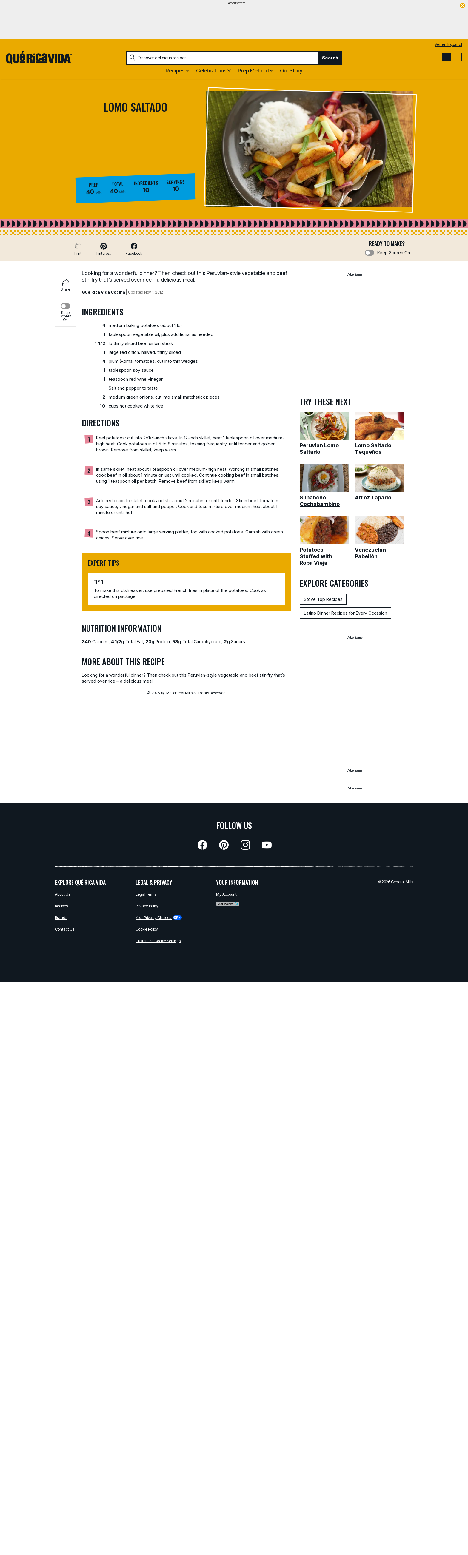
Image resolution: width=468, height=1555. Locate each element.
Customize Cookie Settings (158, 940)
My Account (226, 894)
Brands (61, 917)
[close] (462, 6)
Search (330, 58)
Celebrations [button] (211, 70)
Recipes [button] (175, 70)
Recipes (61, 905)
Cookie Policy (147, 929)
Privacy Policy (147, 905)
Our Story (291, 70)
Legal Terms (146, 894)
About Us (62, 894)
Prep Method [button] (253, 70)
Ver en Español (448, 44)
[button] (103, 249)
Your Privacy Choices (159, 917)
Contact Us (64, 929)
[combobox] (222, 58)
